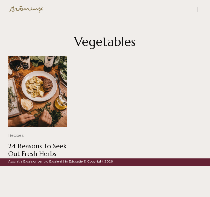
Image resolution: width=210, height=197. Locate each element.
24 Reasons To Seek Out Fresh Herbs (37, 150)
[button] (198, 10)
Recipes (16, 135)
